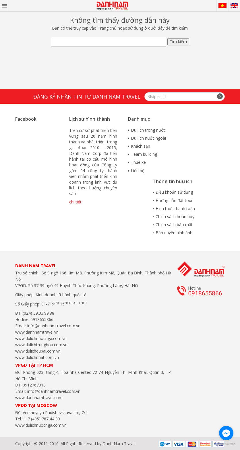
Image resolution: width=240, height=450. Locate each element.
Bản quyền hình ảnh (174, 232)
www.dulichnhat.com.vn (37, 357)
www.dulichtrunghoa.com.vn (41, 344)
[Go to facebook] (226, 433)
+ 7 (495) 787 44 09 (41, 419)
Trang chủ (107, 28)
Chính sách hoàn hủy (175, 216)
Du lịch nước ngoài (148, 138)
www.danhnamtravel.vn (37, 332)
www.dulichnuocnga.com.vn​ (41, 338)
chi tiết (75, 202)
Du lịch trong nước (148, 130)
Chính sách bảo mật (174, 224)
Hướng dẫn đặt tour (174, 200)
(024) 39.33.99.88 (38, 313)
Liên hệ (137, 170)
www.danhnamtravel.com (39, 397)
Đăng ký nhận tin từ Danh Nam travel (86, 96)
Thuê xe (138, 162)
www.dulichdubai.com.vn (38, 351)
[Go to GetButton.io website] (226, 444)
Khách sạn (140, 146)
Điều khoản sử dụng (174, 192)
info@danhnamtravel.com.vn (53, 325)
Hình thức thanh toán (175, 208)
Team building (144, 154)
